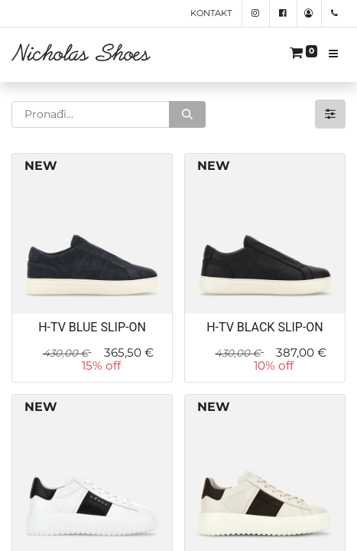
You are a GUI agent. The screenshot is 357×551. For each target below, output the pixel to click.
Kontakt (211, 13)
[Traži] (187, 114)
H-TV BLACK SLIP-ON (264, 327)
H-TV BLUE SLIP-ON (92, 327)
